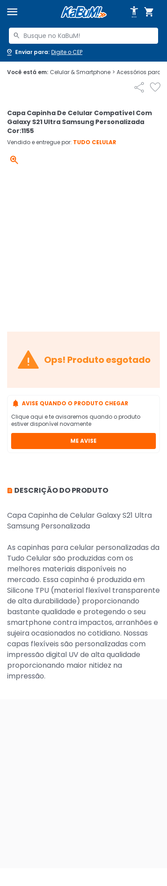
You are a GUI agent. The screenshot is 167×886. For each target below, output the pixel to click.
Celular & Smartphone (82, 72)
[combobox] (83, 36)
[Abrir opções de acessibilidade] (134, 12)
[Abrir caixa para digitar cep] (43, 52)
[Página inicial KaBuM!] (83, 12)
